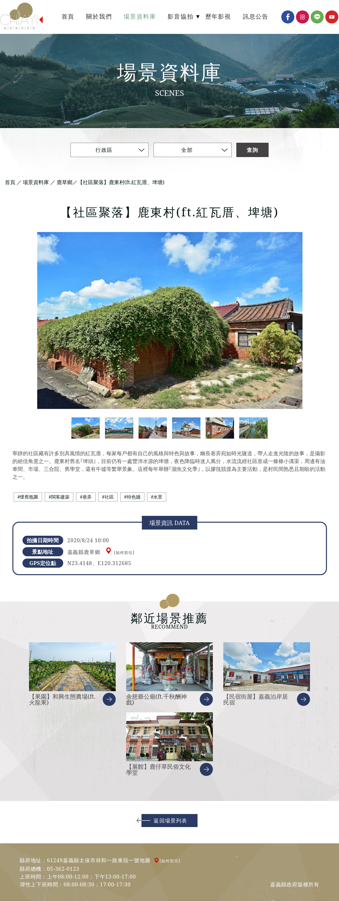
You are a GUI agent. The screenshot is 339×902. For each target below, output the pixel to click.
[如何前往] (124, 553)
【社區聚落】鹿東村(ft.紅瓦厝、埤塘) (121, 182)
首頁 (10, 182)
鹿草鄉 (64, 182)
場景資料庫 (36, 182)
